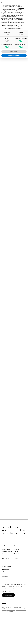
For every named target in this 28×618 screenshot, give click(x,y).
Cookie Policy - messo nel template (8, 610)
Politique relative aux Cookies (7, 611)
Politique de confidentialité (21, 610)
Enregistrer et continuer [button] (14, 55)
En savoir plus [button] (14, 51)
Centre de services (6, 556)
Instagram (16, 549)
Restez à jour (8, 595)
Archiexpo (4, 571)
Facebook (16, 553)
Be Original (4, 574)
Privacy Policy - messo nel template (18, 608)
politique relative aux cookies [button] (9, 16)
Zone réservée (5, 558)
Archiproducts (5, 569)
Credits (9, 608)
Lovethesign (5, 576)
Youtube (16, 556)
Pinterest (16, 558)
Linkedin (16, 551)
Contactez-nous (7, 538)
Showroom (4, 553)
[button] (26, 2)
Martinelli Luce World (7, 551)
